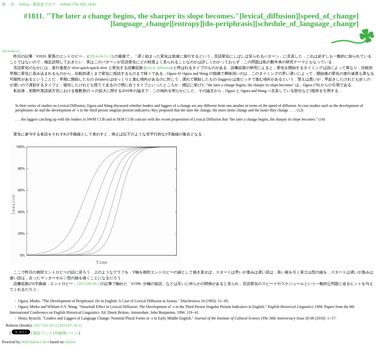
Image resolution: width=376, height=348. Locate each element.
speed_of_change (328, 16)
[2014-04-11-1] (100, 56)
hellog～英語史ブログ (37, 4)
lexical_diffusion (269, 16)
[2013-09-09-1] (89, 284)
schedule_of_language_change (307, 23)
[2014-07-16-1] (70, 325)
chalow (70, 342)
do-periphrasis (229, 23)
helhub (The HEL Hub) (78, 4)
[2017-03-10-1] (45, 325)
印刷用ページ (66, 333)
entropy (187, 23)
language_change (141, 23)
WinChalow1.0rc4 (35, 342)
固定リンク (42, 333)
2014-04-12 (11, 51)
